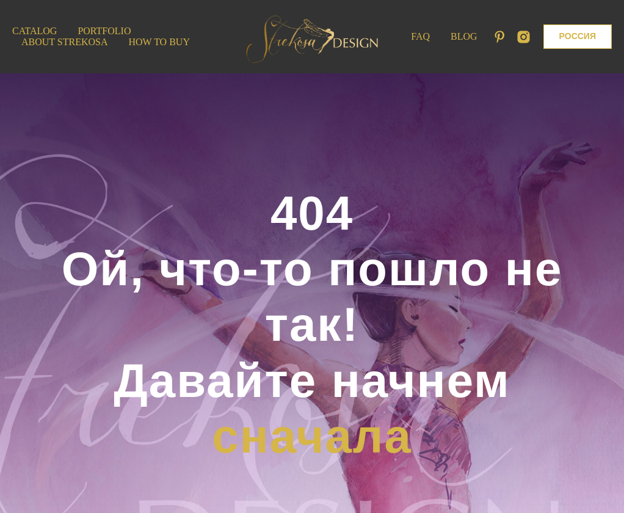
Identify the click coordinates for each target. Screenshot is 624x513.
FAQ (420, 36)
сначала (312, 436)
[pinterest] (499, 37)
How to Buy (159, 42)
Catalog (34, 31)
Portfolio (104, 31)
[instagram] (523, 37)
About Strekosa (64, 42)
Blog (464, 36)
